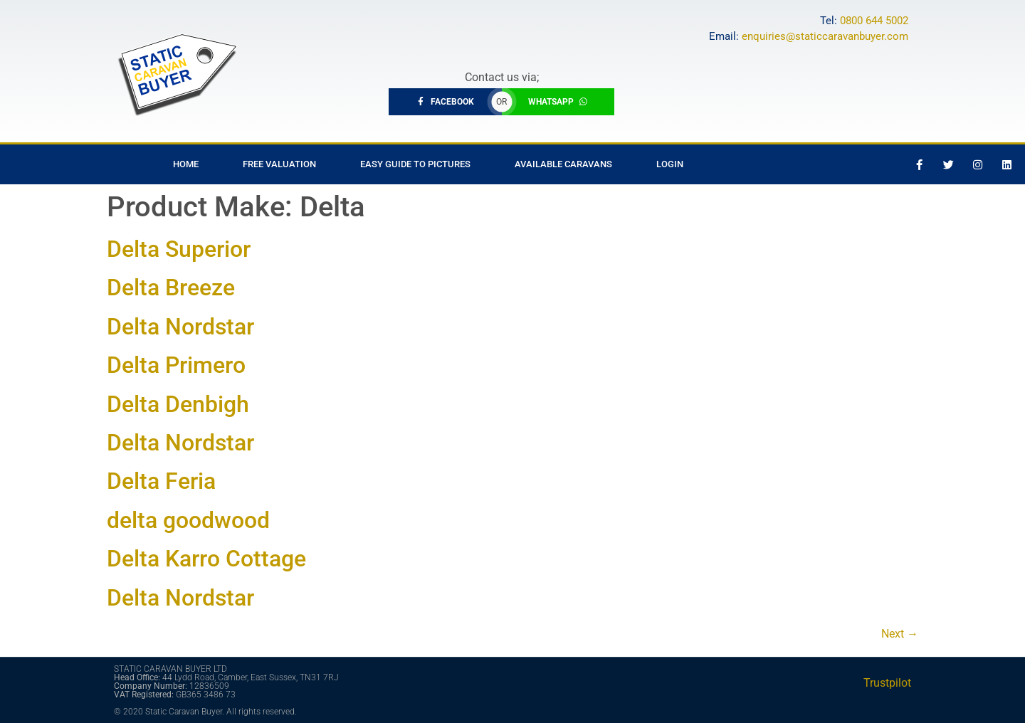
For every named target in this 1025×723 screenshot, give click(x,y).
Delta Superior (179, 249)
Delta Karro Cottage (206, 558)
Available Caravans (563, 164)
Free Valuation (279, 164)
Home (186, 164)
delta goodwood (188, 520)
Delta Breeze (171, 287)
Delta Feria (161, 481)
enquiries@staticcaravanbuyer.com (825, 36)
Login (669, 164)
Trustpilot (887, 683)
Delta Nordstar (180, 326)
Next (899, 633)
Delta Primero (176, 365)
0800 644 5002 (874, 20)
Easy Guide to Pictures (415, 164)
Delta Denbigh (178, 404)
